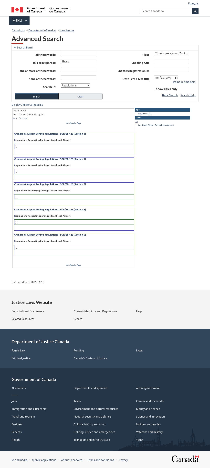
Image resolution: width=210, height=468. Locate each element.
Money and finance (148, 409)
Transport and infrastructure (92, 440)
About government (148, 388)
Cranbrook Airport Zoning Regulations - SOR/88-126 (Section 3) (50, 133)
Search (78, 319)
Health (15, 440)
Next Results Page (73, 123)
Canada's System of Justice (90, 358)
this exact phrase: (44, 63)
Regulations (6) (144, 113)
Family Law (18, 350)
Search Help (187, 95)
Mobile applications (44, 460)
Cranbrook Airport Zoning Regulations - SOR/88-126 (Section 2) (50, 184)
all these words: (45, 55)
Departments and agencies (90, 388)
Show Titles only (166, 89)
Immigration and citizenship (28, 409)
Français (193, 3)
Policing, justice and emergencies (94, 432)
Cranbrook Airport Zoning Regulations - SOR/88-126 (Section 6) (50, 209)
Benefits (16, 432)
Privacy (123, 460)
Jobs (14, 401)
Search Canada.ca (19, 118)
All (137, 121)
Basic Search (170, 95)
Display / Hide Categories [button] (27, 105)
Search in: (49, 87)
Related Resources (22, 319)
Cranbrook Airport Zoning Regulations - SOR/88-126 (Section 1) (50, 159)
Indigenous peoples (148, 424)
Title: (145, 55)
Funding (79, 350)
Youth (140, 440)
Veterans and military (149, 432)
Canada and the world (150, 401)
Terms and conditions (100, 460)
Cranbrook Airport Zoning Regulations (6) (156, 125)
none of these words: (42, 79)
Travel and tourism (23, 416)
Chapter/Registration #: (133, 71)
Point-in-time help (184, 82)
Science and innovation (150, 416)
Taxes (77, 401)
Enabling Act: (140, 63)
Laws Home (66, 30)
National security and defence (92, 416)
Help (139, 311)
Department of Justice (42, 30)
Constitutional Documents (27, 311)
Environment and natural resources (96, 409)
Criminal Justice (21, 358)
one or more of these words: (38, 71)
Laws (139, 350)
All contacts (18, 388)
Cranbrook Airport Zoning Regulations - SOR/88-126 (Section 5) (50, 234)
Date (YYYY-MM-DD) (136, 79)
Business (16, 424)
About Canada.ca (71, 460)
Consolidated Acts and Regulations (95, 311)
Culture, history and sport (90, 424)
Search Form (25, 47)
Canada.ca (18, 30)
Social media (19, 460)
